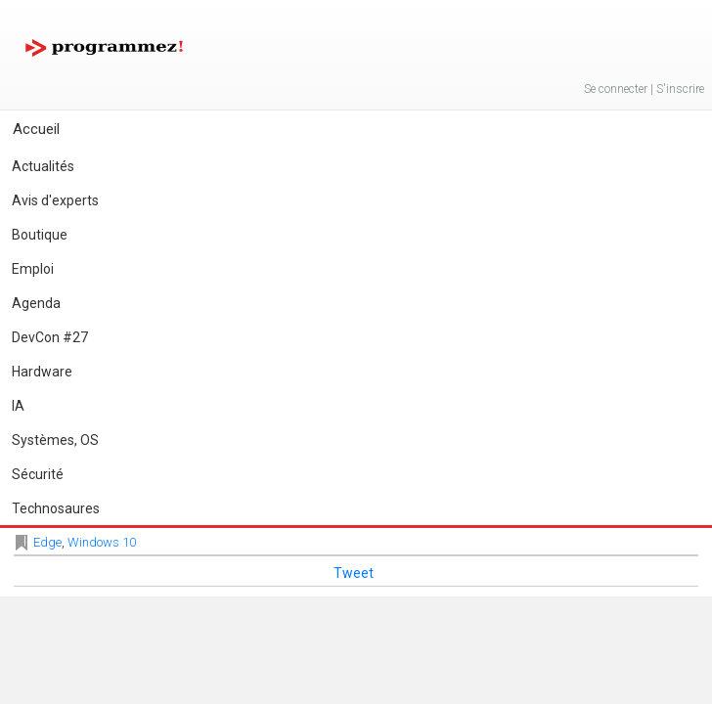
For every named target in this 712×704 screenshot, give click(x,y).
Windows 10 (101, 542)
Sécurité (38, 474)
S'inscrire (680, 89)
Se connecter (615, 89)
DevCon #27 (50, 337)
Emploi (33, 269)
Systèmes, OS (55, 440)
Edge (47, 542)
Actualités (43, 166)
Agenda (36, 303)
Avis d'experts (55, 200)
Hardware (42, 371)
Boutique (39, 234)
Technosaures (56, 508)
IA (18, 406)
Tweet (354, 573)
